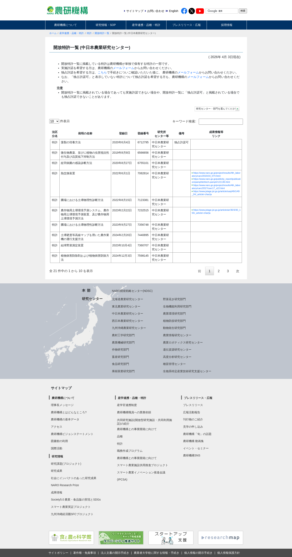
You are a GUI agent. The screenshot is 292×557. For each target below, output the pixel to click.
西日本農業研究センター (127, 320)
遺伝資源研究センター (177, 349)
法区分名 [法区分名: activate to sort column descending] (55, 134)
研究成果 (56, 470)
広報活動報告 (191, 412)
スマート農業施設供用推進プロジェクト (142, 465)
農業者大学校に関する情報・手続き (156, 552)
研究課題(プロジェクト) (66, 463)
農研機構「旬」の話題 (197, 434)
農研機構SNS (191, 455)
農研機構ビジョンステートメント (72, 434)
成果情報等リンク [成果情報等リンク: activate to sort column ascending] (216, 134)
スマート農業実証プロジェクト (71, 506)
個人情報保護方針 (228, 552)
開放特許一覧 (102, 33)
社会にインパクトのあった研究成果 (73, 478)
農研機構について (65, 25)
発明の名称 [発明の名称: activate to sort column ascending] (85, 133)
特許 (89, 33)
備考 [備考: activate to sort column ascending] (181, 133)
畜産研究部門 (120, 356)
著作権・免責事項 (84, 552)
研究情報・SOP (106, 25)
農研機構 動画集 (193, 441)
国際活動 (56, 448)
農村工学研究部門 (123, 335)
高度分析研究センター (177, 356)
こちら (102, 72)
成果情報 (56, 492)
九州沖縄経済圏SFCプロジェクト (72, 514)
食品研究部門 (120, 364)
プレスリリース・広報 (186, 25)
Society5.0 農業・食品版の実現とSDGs (76, 499)
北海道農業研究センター (127, 299)
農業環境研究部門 (174, 313)
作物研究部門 (120, 349)
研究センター (92, 299)
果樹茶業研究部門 (123, 371)
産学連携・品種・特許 (146, 25)
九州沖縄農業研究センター (129, 328)
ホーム (53, 33)
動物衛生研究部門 (174, 328)
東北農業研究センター (126, 306)
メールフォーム (123, 68)
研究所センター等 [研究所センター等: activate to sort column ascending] (162, 134)
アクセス (56, 426)
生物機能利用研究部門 (177, 306)
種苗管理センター (174, 364)
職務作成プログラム (130, 450)
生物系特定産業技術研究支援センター (187, 371)
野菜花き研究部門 (174, 299)
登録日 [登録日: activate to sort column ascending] (123, 133)
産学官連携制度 (127, 405)
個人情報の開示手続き (198, 552)
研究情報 (57, 456)
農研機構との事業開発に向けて (137, 429)
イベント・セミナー (196, 448)
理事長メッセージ (62, 405)
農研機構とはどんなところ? (69, 412)
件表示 (59, 121)
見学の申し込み (193, 426)
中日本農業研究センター (127, 313)
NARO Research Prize (65, 485)
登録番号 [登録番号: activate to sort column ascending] (143, 133)
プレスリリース (193, 405)
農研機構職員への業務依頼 (134, 412)
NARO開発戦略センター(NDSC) (132, 290)
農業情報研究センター (177, 335)
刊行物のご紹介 (193, 419)
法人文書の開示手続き (115, 552)
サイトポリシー (58, 552)
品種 (120, 436)
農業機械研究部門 (123, 342)
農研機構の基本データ (65, 419)
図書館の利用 (59, 441)
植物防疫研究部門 (174, 320)
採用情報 (226, 25)
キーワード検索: (207, 122)
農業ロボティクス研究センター (183, 342)
